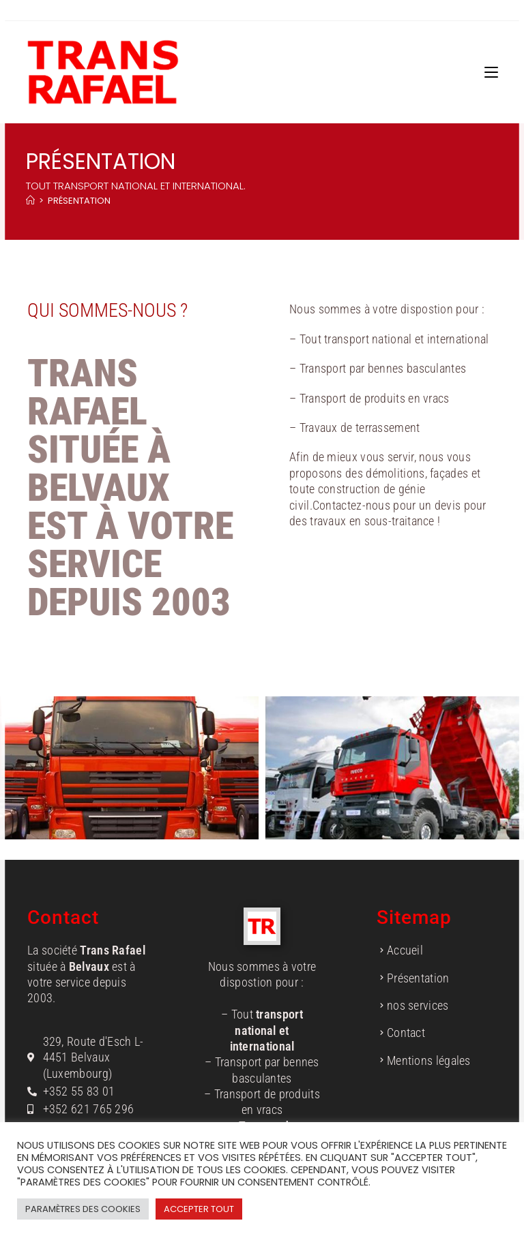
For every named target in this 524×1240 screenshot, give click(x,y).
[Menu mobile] (491, 72)
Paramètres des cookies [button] (83, 1209)
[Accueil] (30, 200)
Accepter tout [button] (199, 1209)
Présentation (79, 200)
